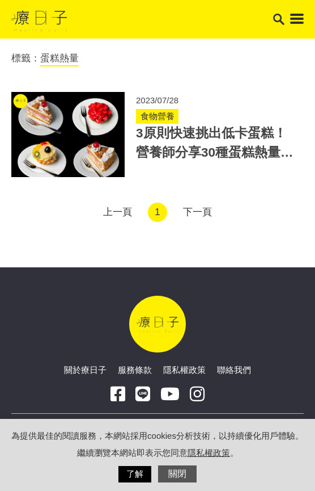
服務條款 (135, 370)
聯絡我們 (234, 370)
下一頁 (197, 212)
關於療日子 (85, 370)
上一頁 (117, 212)
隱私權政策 (184, 370)
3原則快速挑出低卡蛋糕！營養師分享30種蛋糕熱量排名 (214, 152)
